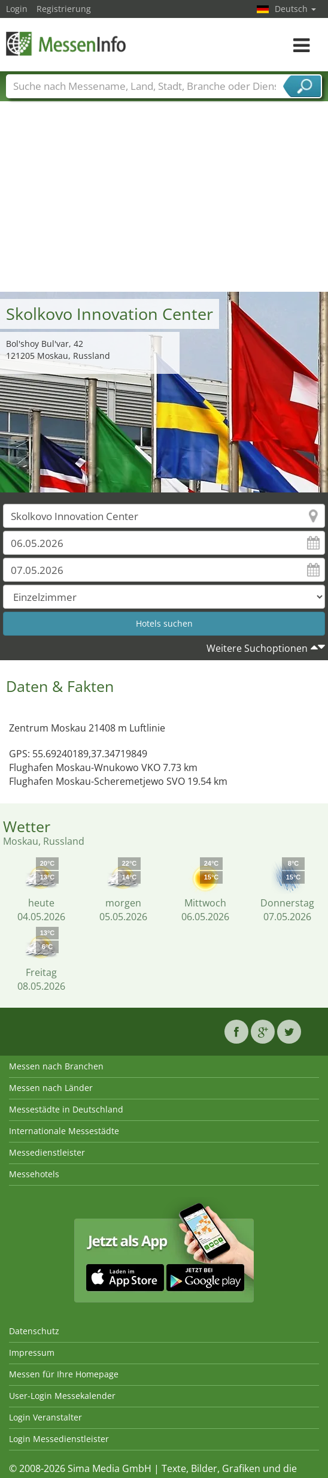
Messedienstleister (47, 1152)
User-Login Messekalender (62, 1395)
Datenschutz (34, 1331)
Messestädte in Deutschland (66, 1109)
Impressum (31, 1352)
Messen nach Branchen (56, 1066)
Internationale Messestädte (64, 1131)
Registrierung (64, 8)
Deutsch (295, 8)
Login (17, 8)
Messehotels (34, 1174)
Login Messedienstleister (59, 1438)
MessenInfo (66, 43)
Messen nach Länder (51, 1087)
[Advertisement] (164, 202)
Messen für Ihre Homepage (64, 1374)
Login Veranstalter (45, 1417)
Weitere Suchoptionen (257, 648)
